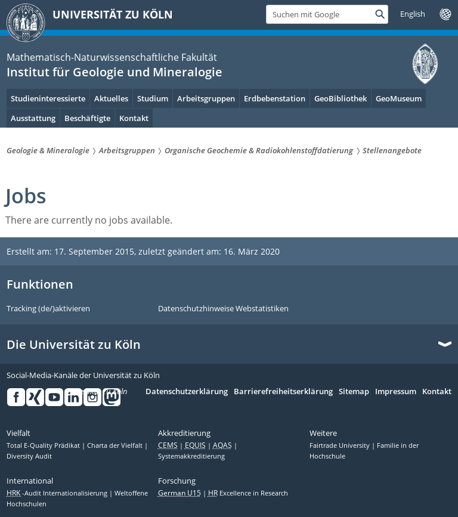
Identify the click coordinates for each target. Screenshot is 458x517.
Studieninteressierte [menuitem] (48, 98)
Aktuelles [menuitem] (111, 98)
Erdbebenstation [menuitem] (274, 98)
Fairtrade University (341, 445)
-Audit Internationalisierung (58, 493)
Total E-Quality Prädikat (44, 445)
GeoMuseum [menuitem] (399, 98)
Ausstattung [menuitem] (33, 118)
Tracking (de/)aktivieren (48, 309)
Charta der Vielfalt (115, 445)
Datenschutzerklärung (187, 392)
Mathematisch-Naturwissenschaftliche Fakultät (112, 57)
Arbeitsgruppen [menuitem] (206, 98)
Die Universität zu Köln (74, 345)
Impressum (395, 392)
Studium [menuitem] (152, 98)
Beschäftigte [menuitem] (87, 118)
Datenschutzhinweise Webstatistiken (223, 309)
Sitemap (354, 392)
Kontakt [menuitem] (133, 118)
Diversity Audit (29, 456)
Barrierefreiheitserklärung (283, 392)
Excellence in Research (248, 493)
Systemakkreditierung (191, 456)
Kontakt (436, 392)
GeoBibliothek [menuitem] (340, 98)
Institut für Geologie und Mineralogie (114, 72)
